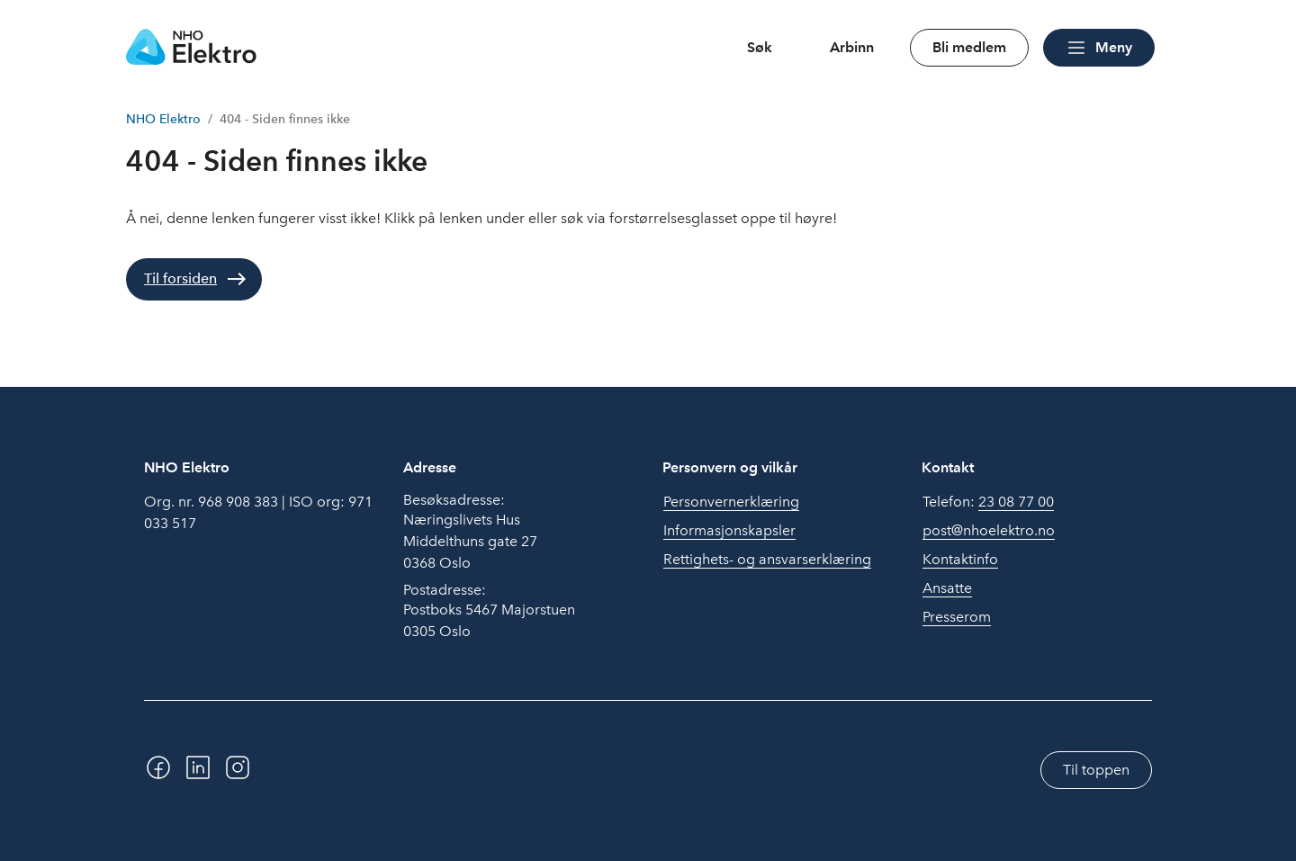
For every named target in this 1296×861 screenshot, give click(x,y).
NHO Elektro (163, 119)
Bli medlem (969, 47)
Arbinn (852, 47)
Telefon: (988, 502)
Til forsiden (180, 278)
